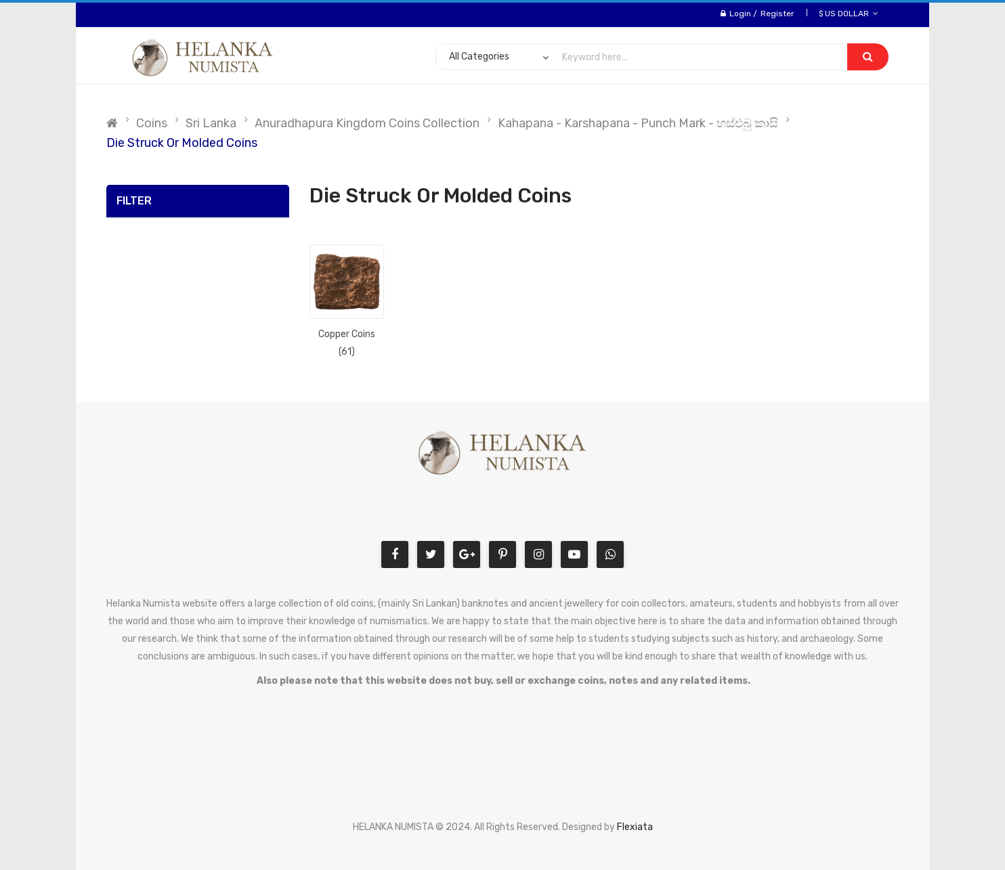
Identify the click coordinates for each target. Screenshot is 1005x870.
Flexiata (635, 827)
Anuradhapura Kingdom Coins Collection (367, 123)
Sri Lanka (211, 123)
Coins (151, 123)
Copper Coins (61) (346, 342)
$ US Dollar (848, 13)
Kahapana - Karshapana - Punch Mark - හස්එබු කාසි (638, 123)
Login (740, 13)
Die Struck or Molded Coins (181, 142)
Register (777, 13)
